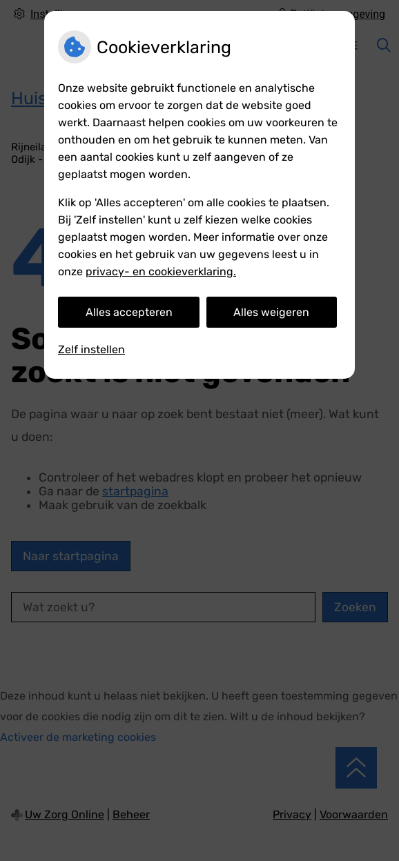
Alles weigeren (271, 312)
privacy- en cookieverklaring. (161, 271)
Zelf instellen (91, 349)
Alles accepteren (129, 312)
